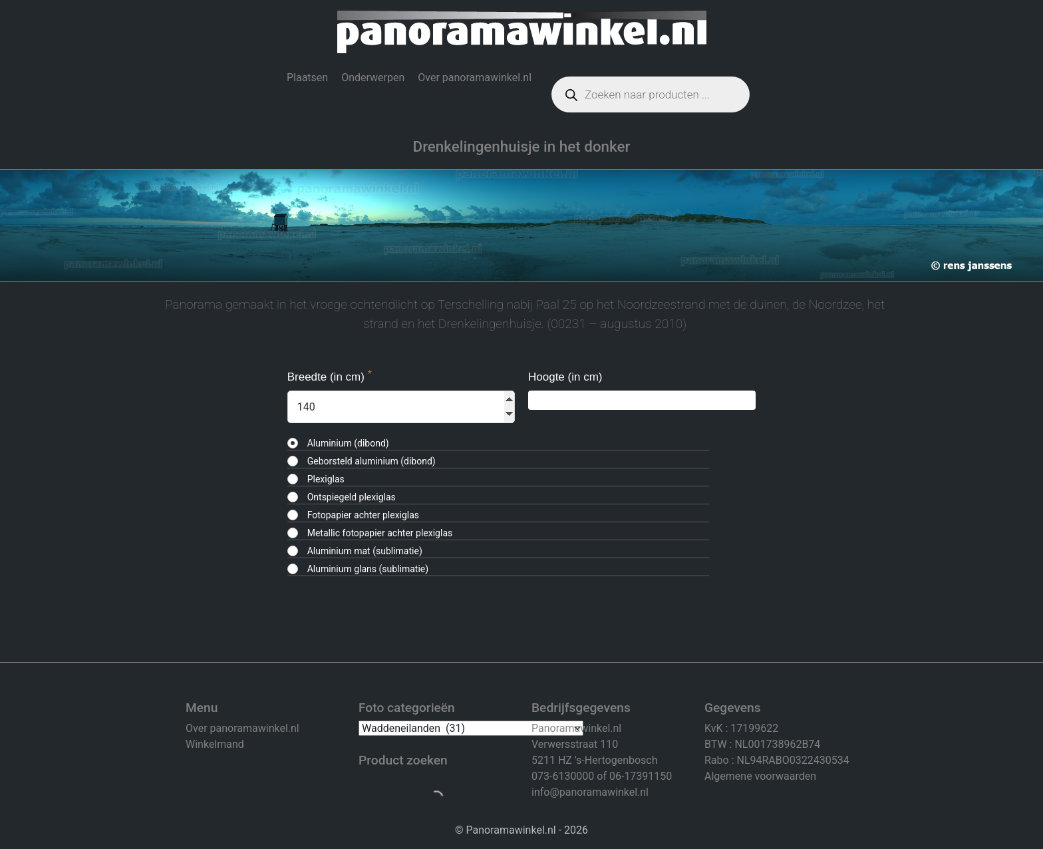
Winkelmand (215, 744)
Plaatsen (307, 77)
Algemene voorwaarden (760, 776)
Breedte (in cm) (327, 377)
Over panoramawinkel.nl (474, 77)
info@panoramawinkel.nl (590, 792)
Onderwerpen (372, 77)
